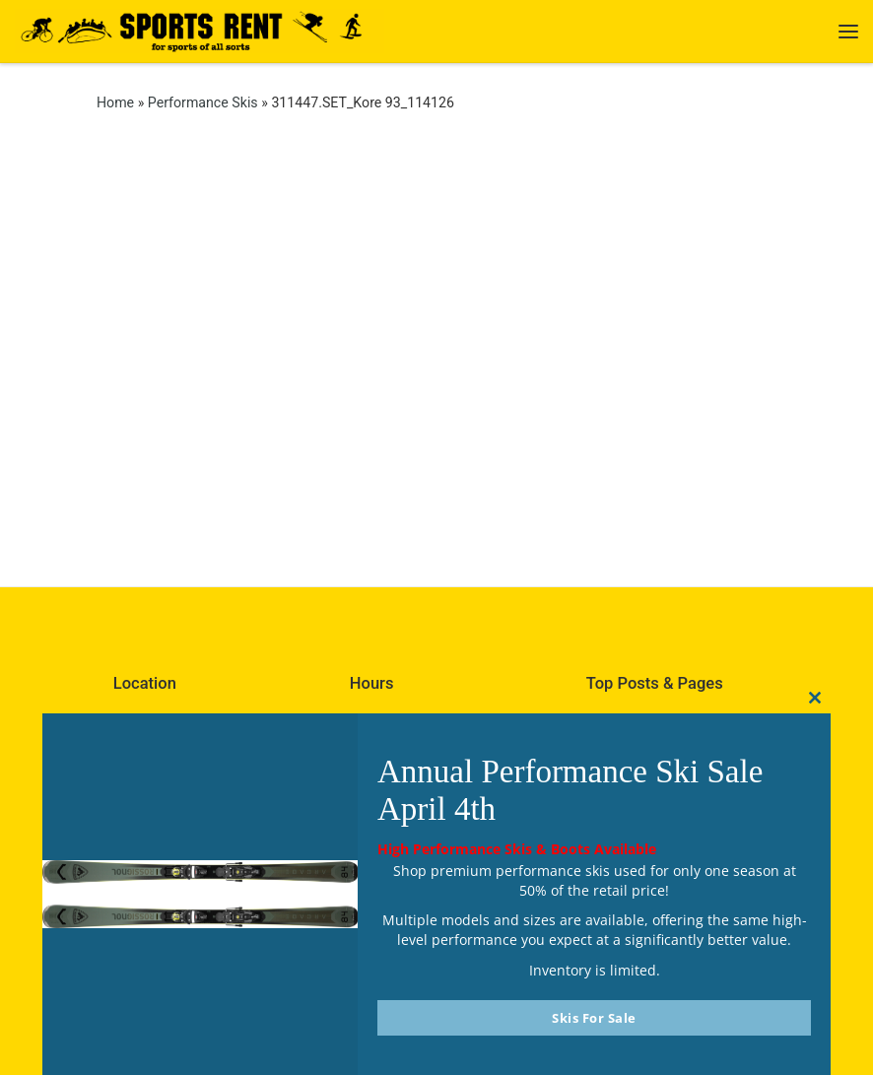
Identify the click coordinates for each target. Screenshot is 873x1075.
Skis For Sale (594, 1018)
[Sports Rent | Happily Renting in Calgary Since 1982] (199, 29)
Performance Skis (203, 102)
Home (115, 102)
